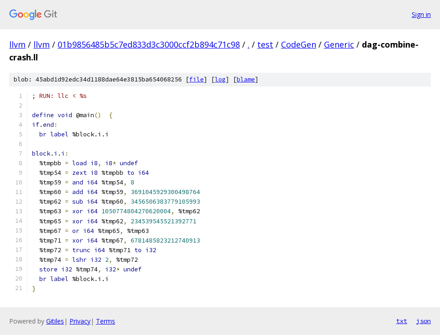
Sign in (421, 14)
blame (246, 79)
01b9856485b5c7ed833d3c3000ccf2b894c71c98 (149, 44)
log (220, 79)
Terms (105, 321)
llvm (17, 44)
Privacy (79, 321)
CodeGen (298, 44)
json (423, 321)
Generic (339, 44)
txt (401, 321)
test (265, 44)
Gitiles (55, 321)
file (196, 79)
